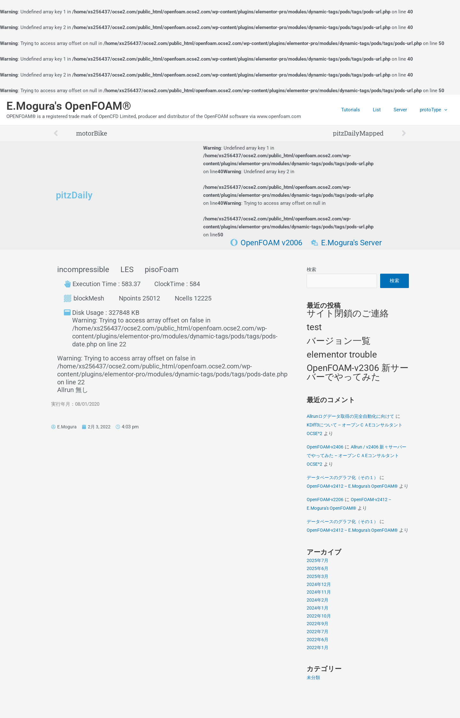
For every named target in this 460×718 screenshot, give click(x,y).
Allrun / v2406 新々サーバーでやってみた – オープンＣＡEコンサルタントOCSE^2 (356, 458)
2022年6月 (318, 660)
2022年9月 (318, 644)
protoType (435, 110)
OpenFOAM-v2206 (325, 511)
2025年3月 (318, 597)
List (385, 110)
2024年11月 (319, 613)
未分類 (314, 698)
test (314, 329)
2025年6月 (318, 589)
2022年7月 (318, 652)
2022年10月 (319, 636)
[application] (446, 110)
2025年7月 (318, 581)
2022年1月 (318, 668)
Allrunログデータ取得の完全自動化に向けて (354, 419)
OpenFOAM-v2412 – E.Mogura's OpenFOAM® (355, 489)
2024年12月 (319, 605)
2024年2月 (318, 620)
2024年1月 (318, 628)
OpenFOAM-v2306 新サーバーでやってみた (358, 376)
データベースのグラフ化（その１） (345, 481)
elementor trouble (342, 357)
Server (405, 110)
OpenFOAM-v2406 (325, 450)
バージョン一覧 (339, 343)
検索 (311, 269)
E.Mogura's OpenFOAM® (68, 106)
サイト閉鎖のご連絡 (348, 315)
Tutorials (361, 110)
